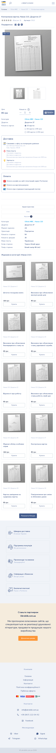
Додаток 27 (42, 438)
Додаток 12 (14, 337)
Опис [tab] (28, 212)
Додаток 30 (42, 488)
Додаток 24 (42, 387)
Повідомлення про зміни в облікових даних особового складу (41, 495)
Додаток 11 (42, 286)
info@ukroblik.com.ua (30, 710)
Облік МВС (14, 9)
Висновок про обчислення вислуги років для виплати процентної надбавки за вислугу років (42, 294)
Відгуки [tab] (28, 216)
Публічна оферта (28, 691)
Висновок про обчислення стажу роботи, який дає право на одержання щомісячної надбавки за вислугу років (42, 395)
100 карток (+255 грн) (35, 132)
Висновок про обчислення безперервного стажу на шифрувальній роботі (14, 344)
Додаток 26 (14, 438)
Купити (49, 112)
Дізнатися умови (28, 638)
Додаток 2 (14, 286)
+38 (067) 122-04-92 (30, 714)
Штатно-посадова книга (13, 293)
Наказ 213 (24, 9)
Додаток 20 (42, 337)
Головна (4, 9)
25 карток (30, 126)
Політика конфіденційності (28, 687)
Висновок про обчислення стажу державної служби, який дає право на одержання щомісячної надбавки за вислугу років (42, 344)
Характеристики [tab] (28, 207)
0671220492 (27, 3)
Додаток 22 (14, 387)
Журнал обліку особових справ (13, 445)
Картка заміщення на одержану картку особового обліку (12, 495)
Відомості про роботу (12, 394)
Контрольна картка (39, 444)
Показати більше (28, 516)
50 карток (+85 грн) (34, 129)
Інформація (28, 680)
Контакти (28, 683)
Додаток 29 (14, 488)
